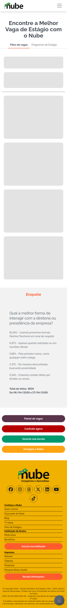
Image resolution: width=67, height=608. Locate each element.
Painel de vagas (33, 418)
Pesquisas (9, 565)
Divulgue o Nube (33, 449)
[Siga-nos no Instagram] (20, 489)
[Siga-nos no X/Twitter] (38, 489)
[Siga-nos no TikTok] (34, 498)
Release (8, 556)
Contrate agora (33, 428)
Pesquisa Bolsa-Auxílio (15, 570)
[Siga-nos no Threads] (29, 489)
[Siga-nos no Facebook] (11, 489)
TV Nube (8, 522)
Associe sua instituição (34, 546)
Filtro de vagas (19, 44)
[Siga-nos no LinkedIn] (47, 489)
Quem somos (11, 509)
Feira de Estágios (13, 527)
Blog (6, 518)
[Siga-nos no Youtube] (56, 489)
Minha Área (10, 535)
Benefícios (9, 539)
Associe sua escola (33, 438)
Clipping (8, 561)
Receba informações (33, 576)
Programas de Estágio (44, 44)
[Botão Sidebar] (59, 5)
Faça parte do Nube (14, 513)
